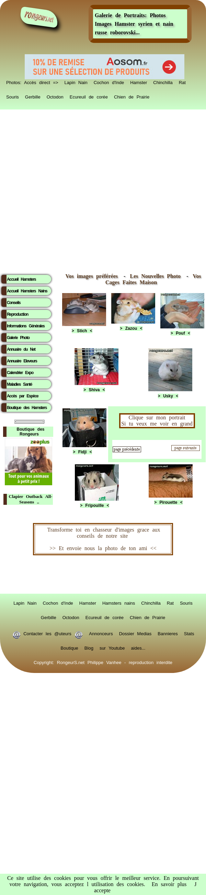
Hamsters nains (118, 602)
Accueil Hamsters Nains (27, 291)
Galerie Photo (18, 337)
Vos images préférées (92, 276)
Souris (12, 95)
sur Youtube (112, 647)
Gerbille (33, 95)
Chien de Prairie (131, 95)
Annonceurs (101, 632)
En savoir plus (169, 884)
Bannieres (168, 632)
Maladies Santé (19, 384)
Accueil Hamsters (21, 279)
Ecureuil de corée (89, 95)
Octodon (55, 95)
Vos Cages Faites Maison (153, 279)
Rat (182, 81)
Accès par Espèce (22, 396)
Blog (88, 647)
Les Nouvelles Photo (157, 276)
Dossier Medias (135, 632)
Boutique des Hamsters (27, 407)
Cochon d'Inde (109, 81)
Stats (189, 632)
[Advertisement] (78, 190)
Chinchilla (162, 81)
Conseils (13, 302)
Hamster (138, 81)
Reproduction (17, 314)
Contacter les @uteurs (47, 632)
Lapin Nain (76, 81)
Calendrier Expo (20, 372)
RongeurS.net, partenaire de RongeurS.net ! (103, 574)
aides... (138, 647)
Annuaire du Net (21, 349)
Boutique (69, 647)
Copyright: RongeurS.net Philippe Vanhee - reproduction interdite (103, 661)
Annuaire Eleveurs (22, 361)
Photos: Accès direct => (32, 81)
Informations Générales (26, 326)
